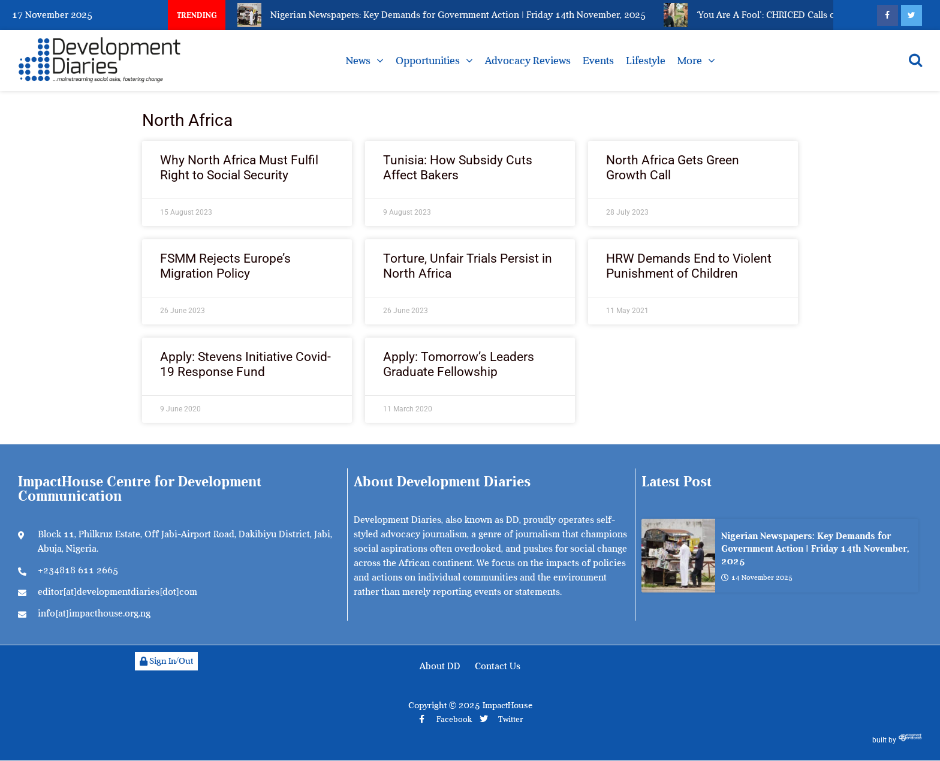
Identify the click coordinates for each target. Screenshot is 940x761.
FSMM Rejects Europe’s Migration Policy (225, 266)
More (689, 61)
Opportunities (428, 61)
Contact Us (497, 666)
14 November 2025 (757, 577)
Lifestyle (645, 61)
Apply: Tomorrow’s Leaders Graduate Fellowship (458, 364)
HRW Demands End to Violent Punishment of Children (689, 266)
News (358, 61)
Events (598, 61)
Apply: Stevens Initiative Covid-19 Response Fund (245, 364)
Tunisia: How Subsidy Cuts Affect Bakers (457, 167)
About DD (440, 666)
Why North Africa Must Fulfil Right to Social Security (239, 167)
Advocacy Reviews (528, 61)
